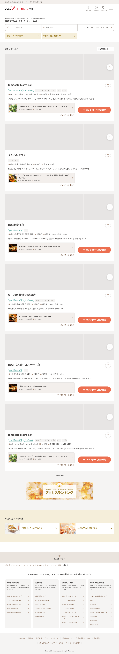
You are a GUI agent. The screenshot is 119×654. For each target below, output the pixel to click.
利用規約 (31, 638)
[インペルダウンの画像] (59, 137)
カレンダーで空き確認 (94, 109)
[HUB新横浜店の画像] (59, 207)
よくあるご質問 (75, 643)
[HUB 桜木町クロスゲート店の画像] (59, 347)
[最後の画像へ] (110, 67)
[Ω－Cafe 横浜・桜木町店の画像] (59, 277)
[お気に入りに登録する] (108, 85)
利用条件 (39, 638)
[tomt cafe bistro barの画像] (59, 67)
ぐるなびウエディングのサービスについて (53, 643)
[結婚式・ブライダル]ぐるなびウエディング (19, 565)
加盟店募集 (96, 638)
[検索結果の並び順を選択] (105, 49)
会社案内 (22, 638)
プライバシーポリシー (52, 638)
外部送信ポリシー (68, 638)
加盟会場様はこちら (83, 638)
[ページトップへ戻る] (59, 557)
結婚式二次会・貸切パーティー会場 (49, 565)
